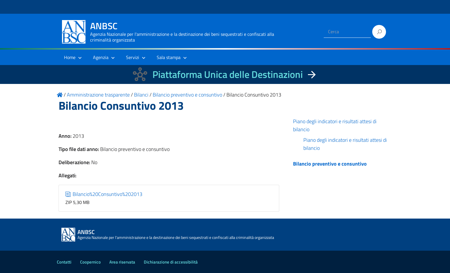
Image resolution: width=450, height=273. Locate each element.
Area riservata (122, 262)
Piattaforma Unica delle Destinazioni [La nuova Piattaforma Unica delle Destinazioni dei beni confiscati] (227, 74)
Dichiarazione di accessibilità (171, 262)
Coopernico (90, 262)
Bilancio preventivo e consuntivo (330, 164)
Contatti (64, 262)
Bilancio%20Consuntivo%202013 (104, 194)
